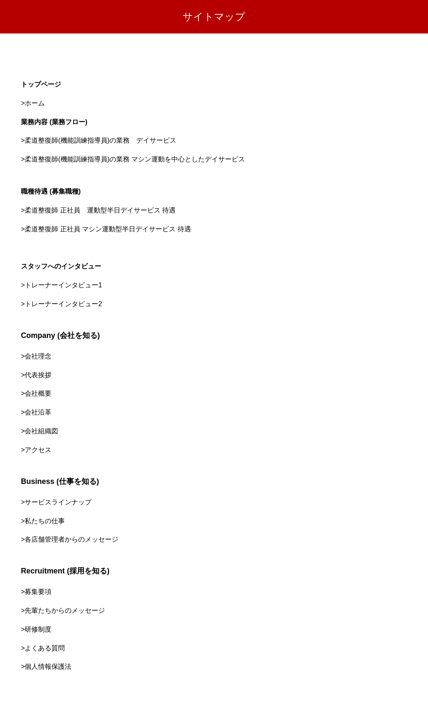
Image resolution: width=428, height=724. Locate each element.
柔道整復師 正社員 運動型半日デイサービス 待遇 (100, 210)
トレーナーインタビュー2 (63, 303)
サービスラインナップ (58, 502)
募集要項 (38, 591)
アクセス (38, 449)
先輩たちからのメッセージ (65, 610)
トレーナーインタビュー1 (63, 285)
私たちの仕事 (45, 520)
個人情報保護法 (48, 666)
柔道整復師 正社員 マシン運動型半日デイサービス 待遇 (108, 229)
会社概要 (38, 393)
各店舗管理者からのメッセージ (71, 539)
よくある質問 (45, 648)
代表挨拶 (38, 375)
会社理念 (38, 356)
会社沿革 (38, 412)
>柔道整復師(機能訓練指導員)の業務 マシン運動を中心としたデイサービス (133, 159)
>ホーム (33, 103)
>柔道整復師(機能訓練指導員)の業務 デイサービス (98, 140)
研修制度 (38, 629)
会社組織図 (41, 431)
